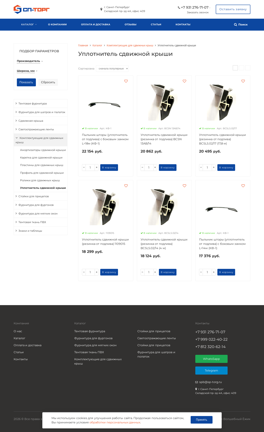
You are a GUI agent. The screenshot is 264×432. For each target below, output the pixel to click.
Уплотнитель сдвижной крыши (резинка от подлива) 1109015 (105, 242)
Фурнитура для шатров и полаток (156, 354)
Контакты (183, 24)
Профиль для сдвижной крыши (42, 172)
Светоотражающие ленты (36, 129)
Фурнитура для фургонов (36, 205)
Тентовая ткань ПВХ (32, 222)
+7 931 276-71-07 (194, 7)
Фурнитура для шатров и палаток (41, 112)
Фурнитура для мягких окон (38, 213)
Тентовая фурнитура (32, 103)
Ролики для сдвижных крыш (40, 180)
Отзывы (130, 24)
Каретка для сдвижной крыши (41, 157)
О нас (18, 331)
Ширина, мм (26, 71)
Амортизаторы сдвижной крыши (43, 150)
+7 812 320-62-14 (210, 346)
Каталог (27, 24)
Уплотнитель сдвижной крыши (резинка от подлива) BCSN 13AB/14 (164, 139)
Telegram (211, 370)
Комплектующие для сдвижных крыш (39, 140)
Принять (201, 419)
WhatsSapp (211, 359)
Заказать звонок (198, 12)
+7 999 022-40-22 (211, 339)
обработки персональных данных (114, 422)
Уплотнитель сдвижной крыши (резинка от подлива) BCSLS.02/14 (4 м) (164, 244)
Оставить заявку (233, 9)
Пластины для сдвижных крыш (41, 165)
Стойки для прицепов (33, 196)
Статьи (156, 24)
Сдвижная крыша (30, 120)
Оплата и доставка (95, 24)
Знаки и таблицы (30, 230)
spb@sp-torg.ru (210, 382)
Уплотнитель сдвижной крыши (43, 188)
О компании (57, 24)
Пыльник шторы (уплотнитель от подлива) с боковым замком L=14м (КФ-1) (222, 244)
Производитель (28, 61)
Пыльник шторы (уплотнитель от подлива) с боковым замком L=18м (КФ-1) (105, 139)
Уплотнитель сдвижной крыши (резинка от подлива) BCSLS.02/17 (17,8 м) (222, 139)
